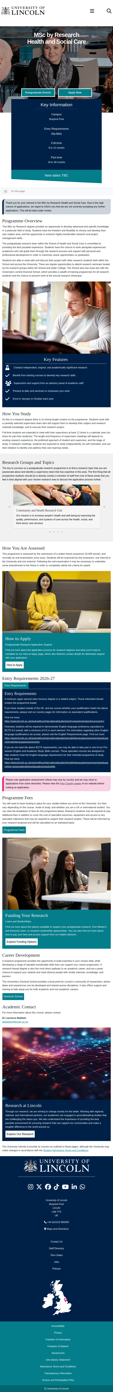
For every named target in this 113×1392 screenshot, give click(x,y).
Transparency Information (58, 1373)
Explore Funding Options (22, 941)
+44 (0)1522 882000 (58, 1222)
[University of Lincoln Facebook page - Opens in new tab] (48, 1186)
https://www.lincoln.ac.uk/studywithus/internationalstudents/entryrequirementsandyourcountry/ (54, 721)
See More (56, 133)
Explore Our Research (20, 1134)
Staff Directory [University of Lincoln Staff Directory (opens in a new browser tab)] (56, 1248)
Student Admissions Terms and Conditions (65, 1150)
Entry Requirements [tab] (15, 685)
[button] (92, 11)
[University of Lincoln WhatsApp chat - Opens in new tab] (82, 1186)
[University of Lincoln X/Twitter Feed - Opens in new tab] (39, 1186)
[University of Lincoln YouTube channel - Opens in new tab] (65, 1186)
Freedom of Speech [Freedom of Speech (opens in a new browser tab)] (58, 1346)
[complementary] (7, 1385)
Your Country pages (70, 783)
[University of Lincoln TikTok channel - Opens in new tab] (56, 1186)
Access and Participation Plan (58, 1380)
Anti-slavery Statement (58, 1360)
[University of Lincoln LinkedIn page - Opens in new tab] (74, 1186)
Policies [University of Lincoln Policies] (56, 1268)
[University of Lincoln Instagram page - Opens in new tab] (30, 1186)
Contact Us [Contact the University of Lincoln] (56, 1241)
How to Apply (15, 665)
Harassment (57, 1353)
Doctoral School (13, 996)
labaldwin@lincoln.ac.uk (15, 1022)
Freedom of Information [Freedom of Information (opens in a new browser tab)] (57, 1339)
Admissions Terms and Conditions (58, 1366)
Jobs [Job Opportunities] (56, 1262)
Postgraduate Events (38, 92)
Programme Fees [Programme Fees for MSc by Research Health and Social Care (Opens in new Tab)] (14, 829)
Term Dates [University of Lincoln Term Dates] (56, 1255)
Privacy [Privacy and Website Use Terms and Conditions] (58, 1333)
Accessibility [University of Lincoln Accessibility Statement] (58, 1326)
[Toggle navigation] (5, 191)
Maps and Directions (58, 1229)
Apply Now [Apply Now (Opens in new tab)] (75, 92)
